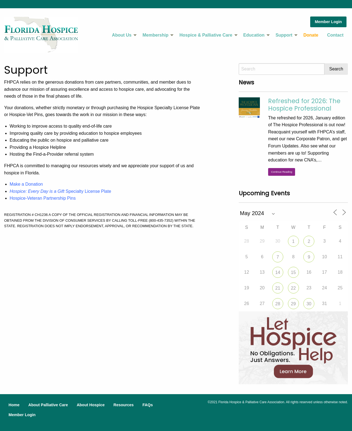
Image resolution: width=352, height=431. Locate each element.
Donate (310, 35)
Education (254, 35)
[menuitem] (123, 35)
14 (277, 272)
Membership (155, 35)
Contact (335, 35)
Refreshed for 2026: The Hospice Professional (304, 105)
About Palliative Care (48, 405)
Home (14, 405)
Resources (123, 405)
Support (284, 35)
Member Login (328, 22)
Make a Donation (26, 184)
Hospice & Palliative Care (205, 35)
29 (293, 303)
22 (293, 288)
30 (308, 303)
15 (293, 272)
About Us (121, 35)
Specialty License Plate (60, 191)
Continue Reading (281, 171)
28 (277, 303)
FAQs (147, 405)
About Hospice (91, 405)
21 (277, 288)
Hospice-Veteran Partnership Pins (43, 198)
